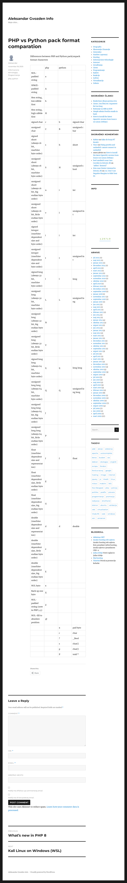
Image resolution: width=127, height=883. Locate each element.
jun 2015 (96, 304)
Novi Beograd (97, 488)
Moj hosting (98, 558)
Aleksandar (12, 63)
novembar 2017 (99, 297)
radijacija (95, 501)
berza (94, 458)
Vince (95, 145)
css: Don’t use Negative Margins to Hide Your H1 (105, 173)
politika (95, 492)
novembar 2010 (99, 367)
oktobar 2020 (98, 281)
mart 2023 (97, 271)
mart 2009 (97, 416)
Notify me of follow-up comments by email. (25, 791)
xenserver (101, 518)
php (10, 79)
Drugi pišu (97, 47)
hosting (95, 475)
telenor (95, 505)
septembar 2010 (99, 372)
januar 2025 (98, 263)
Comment (13, 713)
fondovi (103, 466)
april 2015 (97, 310)
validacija (113, 505)
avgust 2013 (97, 325)
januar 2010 (97, 393)
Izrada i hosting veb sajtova (104, 540)
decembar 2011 (99, 341)
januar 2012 (97, 338)
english (113, 462)
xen (93, 518)
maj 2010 (96, 382)
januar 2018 (97, 294)
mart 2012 (97, 336)
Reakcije (96, 75)
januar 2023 (97, 273)
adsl (93, 449)
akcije (100, 449)
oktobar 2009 (98, 401)
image (103, 475)
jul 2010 (96, 377)
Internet (96, 62)
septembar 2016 (99, 299)
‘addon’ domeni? (100, 166)
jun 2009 (96, 411)
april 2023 (97, 268)
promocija (110, 496)
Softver (96, 78)
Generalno (97, 52)
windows (111, 514)
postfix (103, 492)
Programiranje (14, 75)
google (108, 471)
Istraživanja (97, 65)
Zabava (96, 83)
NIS (110, 484)
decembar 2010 (99, 364)
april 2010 (97, 385)
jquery (94, 479)
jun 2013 (96, 328)
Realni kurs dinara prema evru (105, 101)
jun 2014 (96, 315)
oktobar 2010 (98, 369)
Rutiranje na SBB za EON (102, 109)
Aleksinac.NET (99, 537)
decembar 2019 (99, 289)
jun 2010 (96, 380)
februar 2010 (98, 390)
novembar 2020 (99, 278)
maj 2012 (96, 333)
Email (12, 763)
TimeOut (96, 561)
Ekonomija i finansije (101, 49)
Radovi (95, 73)
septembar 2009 (99, 403)
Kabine (96, 140)
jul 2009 (96, 408)
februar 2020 (98, 286)
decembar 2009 (99, 395)
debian (95, 462)
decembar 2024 (99, 265)
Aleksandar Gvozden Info (30, 18)
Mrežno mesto (15, 775)
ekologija (104, 462)
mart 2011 (97, 359)
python (15, 79)
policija (114, 488)
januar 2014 (97, 320)
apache (95, 453)
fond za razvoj (97, 471)
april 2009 (97, 414)
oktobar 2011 (98, 346)
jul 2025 (96, 258)
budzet (102, 458)
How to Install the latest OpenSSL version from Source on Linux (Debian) (105, 119)
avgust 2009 (98, 406)
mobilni (103, 484)
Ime (10, 751)
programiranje (98, 496)
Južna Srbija (98, 553)
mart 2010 (97, 388)
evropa (95, 466)
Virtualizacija (98, 81)
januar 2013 (97, 330)
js (100, 479)
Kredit (105, 479)
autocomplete (106, 453)
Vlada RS (95, 514)
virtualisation (102, 509)
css (108, 458)
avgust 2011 (97, 351)
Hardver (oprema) (100, 55)
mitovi (94, 484)
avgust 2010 (97, 375)
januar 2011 (97, 362)
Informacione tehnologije (103, 60)
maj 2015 (96, 307)
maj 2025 (96, 260)
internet (112, 475)
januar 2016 (97, 302)
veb (93, 509)
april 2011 (97, 356)
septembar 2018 (99, 291)
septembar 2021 (99, 276)
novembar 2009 (99, 398)
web (103, 514)
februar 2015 (98, 312)
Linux (95, 68)
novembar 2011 (99, 343)
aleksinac (109, 449)
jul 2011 (96, 354)
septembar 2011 (99, 349)
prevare (112, 492)
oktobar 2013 (98, 323)
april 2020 (97, 284)
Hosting (96, 57)
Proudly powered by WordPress (42, 872)
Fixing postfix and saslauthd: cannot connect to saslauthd (104, 147)
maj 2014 (96, 317)
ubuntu (103, 505)
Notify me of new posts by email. (21, 798)
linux (113, 479)
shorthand (106, 501)
